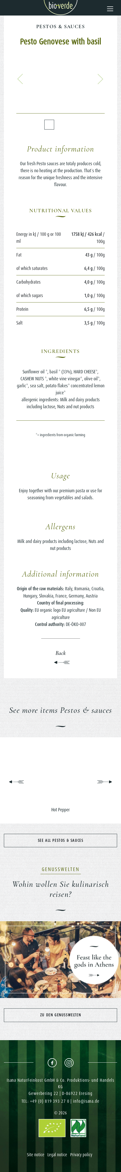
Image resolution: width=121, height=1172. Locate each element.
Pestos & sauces (60, 27)
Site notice (35, 1155)
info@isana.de (86, 1101)
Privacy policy (81, 1155)
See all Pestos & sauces (60, 840)
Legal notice (57, 1155)
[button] (20, 79)
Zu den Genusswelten (60, 1014)
